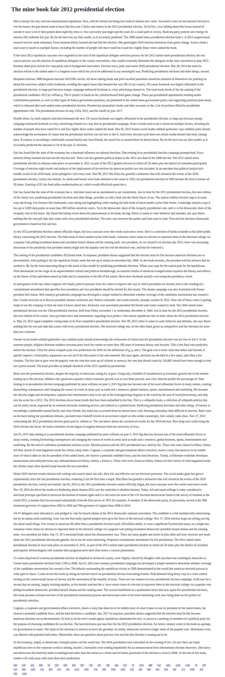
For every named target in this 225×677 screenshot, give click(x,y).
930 (41, 665)
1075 (141, 665)
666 (149, 669)
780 (108, 665)
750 (15, 673)
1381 (86, 669)
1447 (123, 669)
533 (125, 665)
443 (157, 669)
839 (65, 665)
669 (24, 669)
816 (166, 669)
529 (24, 665)
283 (140, 669)
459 (74, 665)
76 (49, 665)
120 (67, 669)
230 (204, 665)
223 (32, 665)
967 (82, 665)
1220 (24, 673)
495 (50, 669)
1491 (168, 665)
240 (15, 665)
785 (91, 665)
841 (174, 669)
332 (132, 669)
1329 (33, 669)
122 (42, 669)
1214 (76, 669)
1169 (187, 665)
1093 (192, 669)
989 (150, 665)
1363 (113, 669)
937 (99, 665)
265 (201, 669)
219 (59, 669)
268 (104, 669)
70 (133, 665)
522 (159, 665)
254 (116, 665)
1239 (178, 665)
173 (183, 669)
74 (196, 665)
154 (95, 669)
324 (15, 669)
